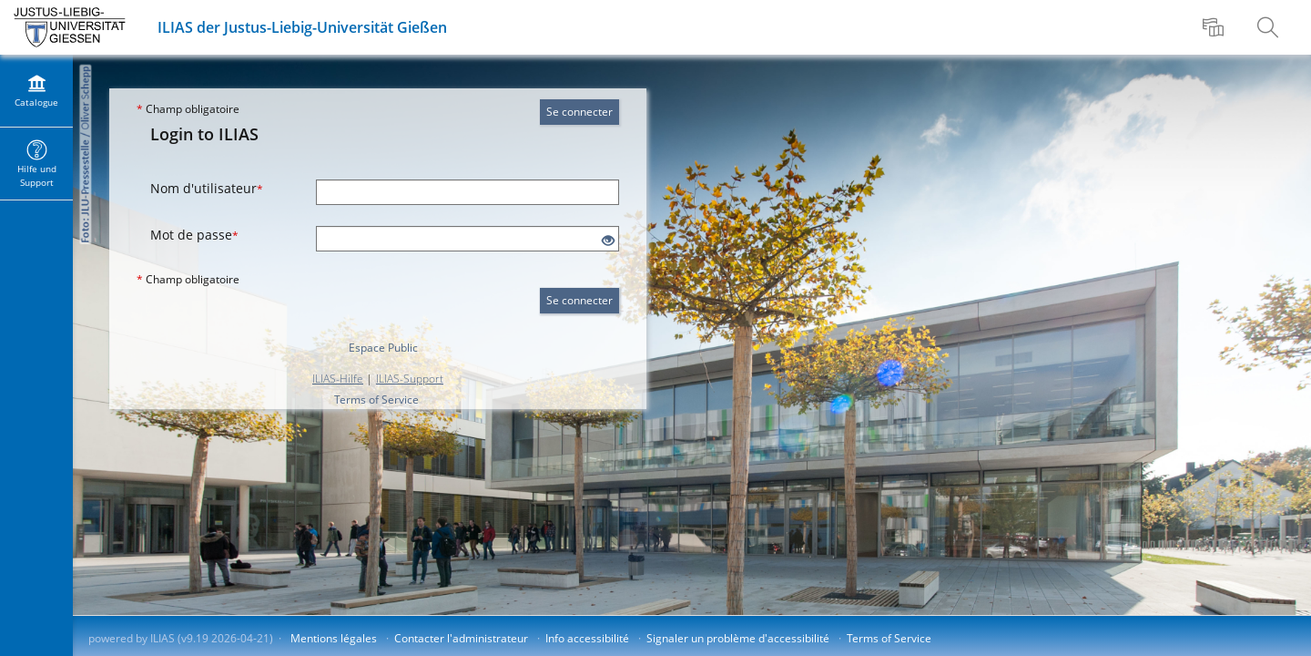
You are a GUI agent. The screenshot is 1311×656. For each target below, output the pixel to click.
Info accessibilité (587, 638)
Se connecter (579, 111)
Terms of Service (376, 399)
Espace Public (383, 347)
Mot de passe (194, 234)
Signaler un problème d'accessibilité (737, 638)
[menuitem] (1215, 27)
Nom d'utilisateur (206, 188)
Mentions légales (333, 638)
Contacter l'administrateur (461, 638)
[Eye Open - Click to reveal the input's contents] (608, 241)
